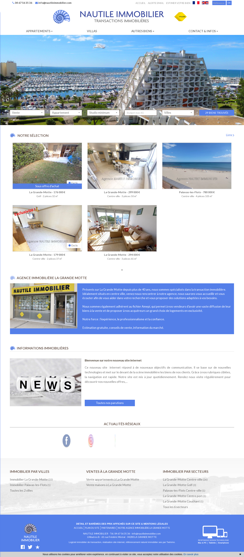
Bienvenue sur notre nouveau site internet (113, 360)
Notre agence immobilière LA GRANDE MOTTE (144, 527)
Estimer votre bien (178, 3)
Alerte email (156, 3)
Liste (230, 135)
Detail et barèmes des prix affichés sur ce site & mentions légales (122, 523)
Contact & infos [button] (203, 31)
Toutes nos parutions (110, 403)
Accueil (141, 3)
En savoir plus (191, 554)
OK (229, 3)
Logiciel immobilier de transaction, (85, 542)
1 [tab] (122, 270)
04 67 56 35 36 (22, 2)
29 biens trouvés (216, 119)
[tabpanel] (122, 204)
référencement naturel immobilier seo (144, 542)
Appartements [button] (39, 31)
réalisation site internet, (114, 542)
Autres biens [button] (142, 31)
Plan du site (92, 527)
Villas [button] (92, 31)
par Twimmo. (169, 542)
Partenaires (108, 527)
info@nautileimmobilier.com (53, 2)
